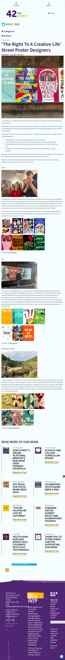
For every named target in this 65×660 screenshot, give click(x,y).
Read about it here (20, 472)
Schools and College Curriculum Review (53, 454)
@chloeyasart (12, 252)
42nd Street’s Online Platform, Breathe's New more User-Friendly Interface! (21, 459)
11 (27, 564)
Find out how (53, 646)
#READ (17, 24)
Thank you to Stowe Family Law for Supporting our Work (53, 542)
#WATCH (9, 24)
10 (24, 564)
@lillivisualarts (12, 343)
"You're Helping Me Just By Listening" (19, 511)
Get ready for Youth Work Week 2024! (20, 488)
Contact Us (10, 612)
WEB (6, 629)
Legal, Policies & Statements (12, 615)
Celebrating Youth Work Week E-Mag (52, 487)
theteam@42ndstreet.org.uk (17, 606)
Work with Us (12, 609)
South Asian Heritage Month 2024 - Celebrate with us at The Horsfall (21, 543)
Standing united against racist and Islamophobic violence (53, 514)
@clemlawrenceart (14, 428)
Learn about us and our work (34, 653)
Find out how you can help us (35, 649)
